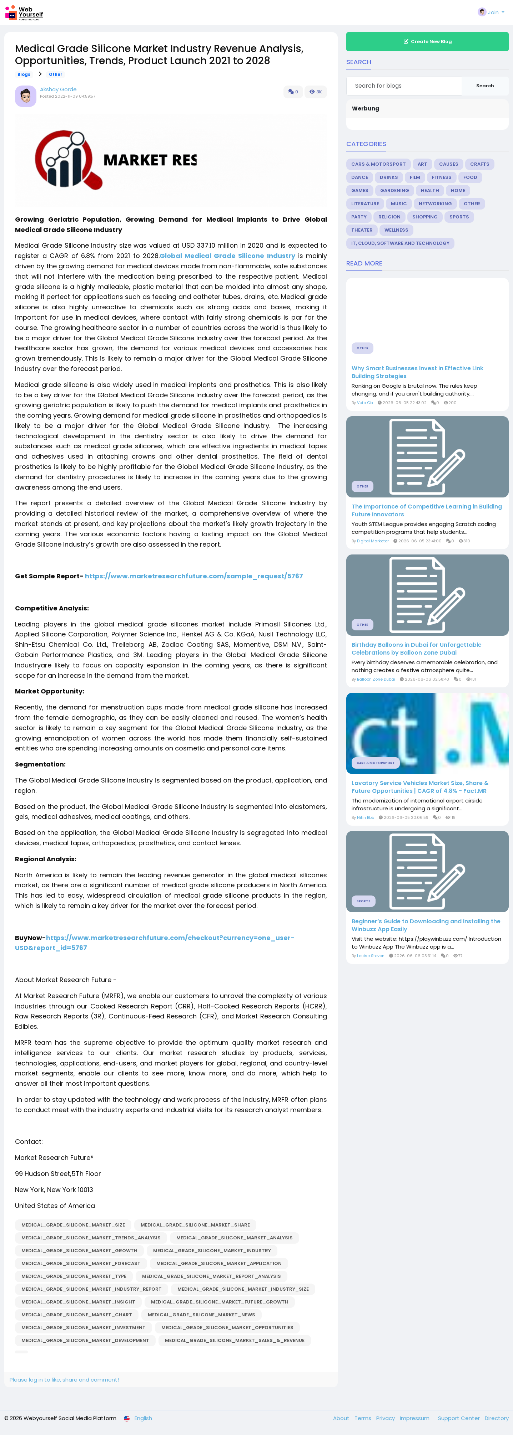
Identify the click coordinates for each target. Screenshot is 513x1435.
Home (458, 190)
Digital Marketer (373, 541)
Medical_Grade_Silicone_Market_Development (85, 1340)
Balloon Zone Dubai (376, 679)
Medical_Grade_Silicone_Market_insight (78, 1302)
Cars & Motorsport (378, 164)
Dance (359, 177)
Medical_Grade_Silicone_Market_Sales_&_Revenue (235, 1340)
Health (430, 190)
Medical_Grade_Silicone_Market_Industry (212, 1250)
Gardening (394, 190)
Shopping (425, 216)
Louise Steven (370, 956)
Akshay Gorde (58, 89)
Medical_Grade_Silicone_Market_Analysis (234, 1237)
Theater (362, 230)
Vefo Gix (365, 403)
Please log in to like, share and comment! (64, 1379)
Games (359, 190)
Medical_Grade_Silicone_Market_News (201, 1314)
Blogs (23, 74)
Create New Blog (427, 41)
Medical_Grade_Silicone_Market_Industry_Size (243, 1289)
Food (470, 177)
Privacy (386, 1418)
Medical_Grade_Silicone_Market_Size (73, 1225)
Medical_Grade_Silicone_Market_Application (219, 1263)
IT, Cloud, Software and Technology (400, 243)
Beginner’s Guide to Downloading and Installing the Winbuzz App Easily (426, 925)
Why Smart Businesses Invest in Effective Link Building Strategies (417, 372)
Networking (435, 203)
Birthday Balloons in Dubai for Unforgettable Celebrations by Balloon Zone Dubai (417, 649)
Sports (459, 216)
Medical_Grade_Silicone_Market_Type (73, 1276)
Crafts (479, 164)
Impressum (415, 1418)
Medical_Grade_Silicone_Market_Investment (83, 1327)
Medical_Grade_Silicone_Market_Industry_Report (91, 1289)
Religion (389, 216)
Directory (497, 1418)
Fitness (442, 177)
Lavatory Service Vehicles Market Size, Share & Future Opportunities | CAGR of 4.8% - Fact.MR (420, 787)
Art (422, 164)
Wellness (396, 230)
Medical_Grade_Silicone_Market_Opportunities (227, 1327)
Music (399, 203)
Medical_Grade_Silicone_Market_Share (195, 1225)
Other (55, 74)
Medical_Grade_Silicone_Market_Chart (76, 1314)
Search (485, 85)
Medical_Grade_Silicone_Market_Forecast (81, 1263)
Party (359, 216)
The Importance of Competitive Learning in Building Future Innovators (427, 510)
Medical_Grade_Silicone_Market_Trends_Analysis (91, 1237)
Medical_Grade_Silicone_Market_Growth (79, 1250)
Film (415, 177)
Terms (363, 1418)
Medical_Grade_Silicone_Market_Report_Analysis (211, 1276)
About (342, 1418)
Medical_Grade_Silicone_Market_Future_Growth (219, 1302)
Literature (365, 203)
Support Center (459, 1418)
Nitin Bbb (365, 817)
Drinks (389, 177)
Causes (448, 164)
